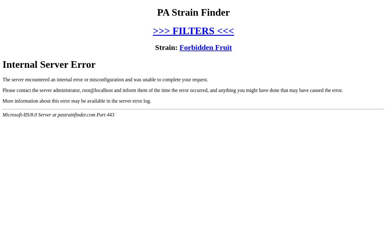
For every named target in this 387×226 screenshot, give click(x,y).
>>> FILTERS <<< (193, 30)
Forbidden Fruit (206, 47)
